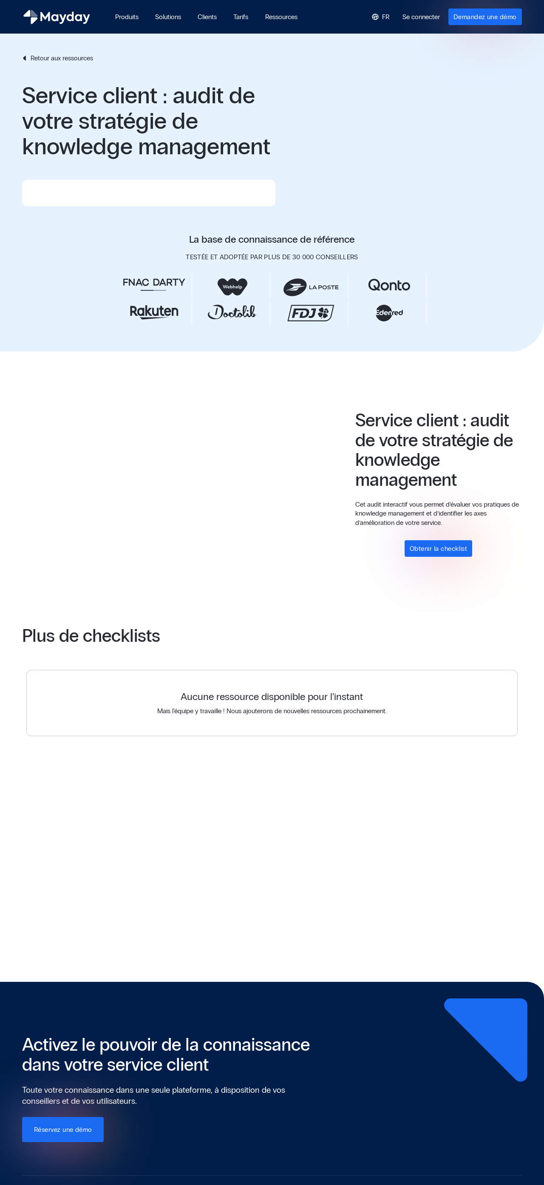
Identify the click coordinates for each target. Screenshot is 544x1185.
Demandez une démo (485, 17)
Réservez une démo (63, 1129)
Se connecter (421, 17)
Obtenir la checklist (438, 548)
